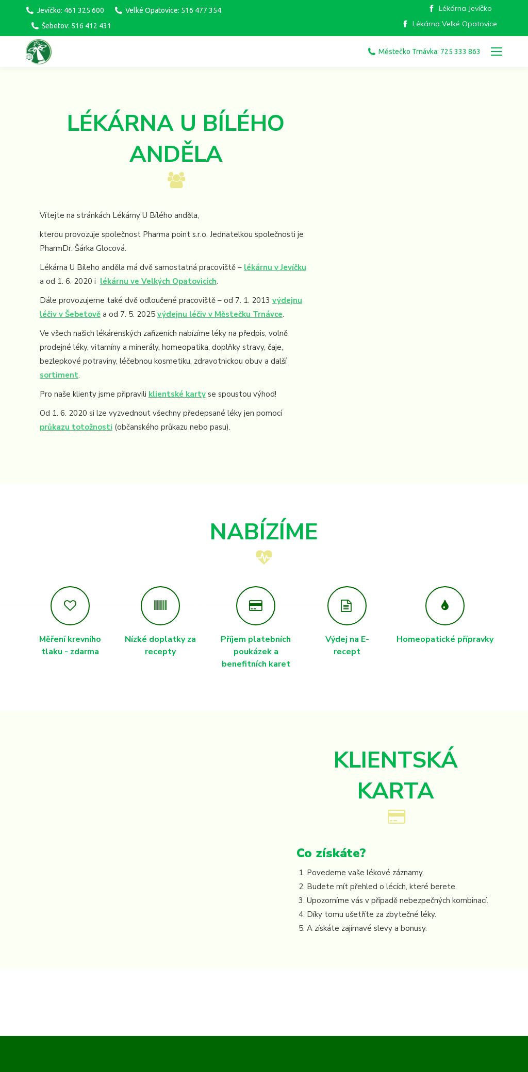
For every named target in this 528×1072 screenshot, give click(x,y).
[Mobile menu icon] (496, 51)
